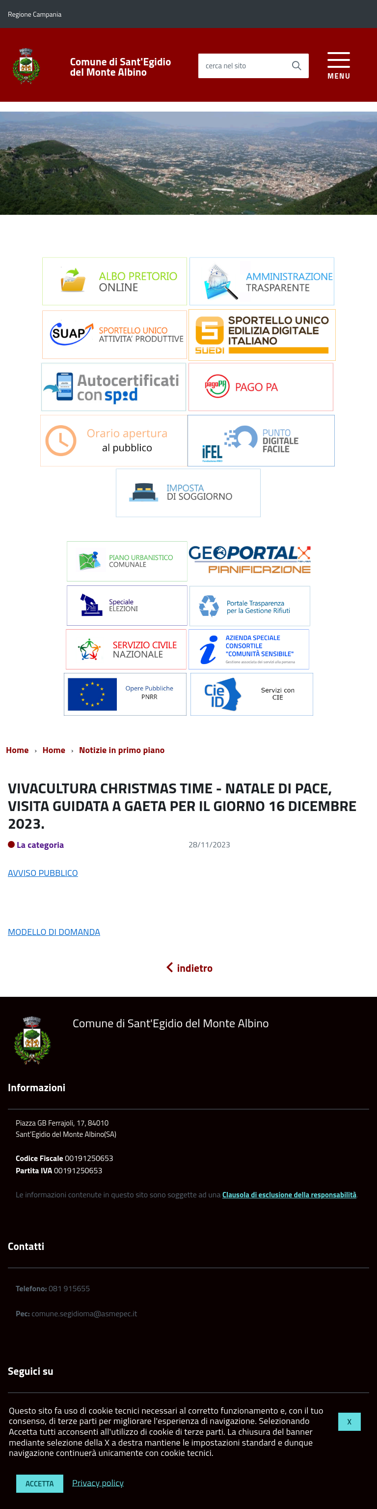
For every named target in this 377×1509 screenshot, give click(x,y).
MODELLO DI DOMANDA (54, 931)
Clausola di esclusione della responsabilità (289, 1194)
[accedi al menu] (338, 64)
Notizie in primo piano (122, 749)
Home (17, 749)
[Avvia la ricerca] (296, 66)
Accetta (40, 1483)
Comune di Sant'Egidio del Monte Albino (120, 67)
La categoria (40, 844)
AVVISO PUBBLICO (43, 872)
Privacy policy (98, 1482)
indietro (188, 968)
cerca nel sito (226, 65)
